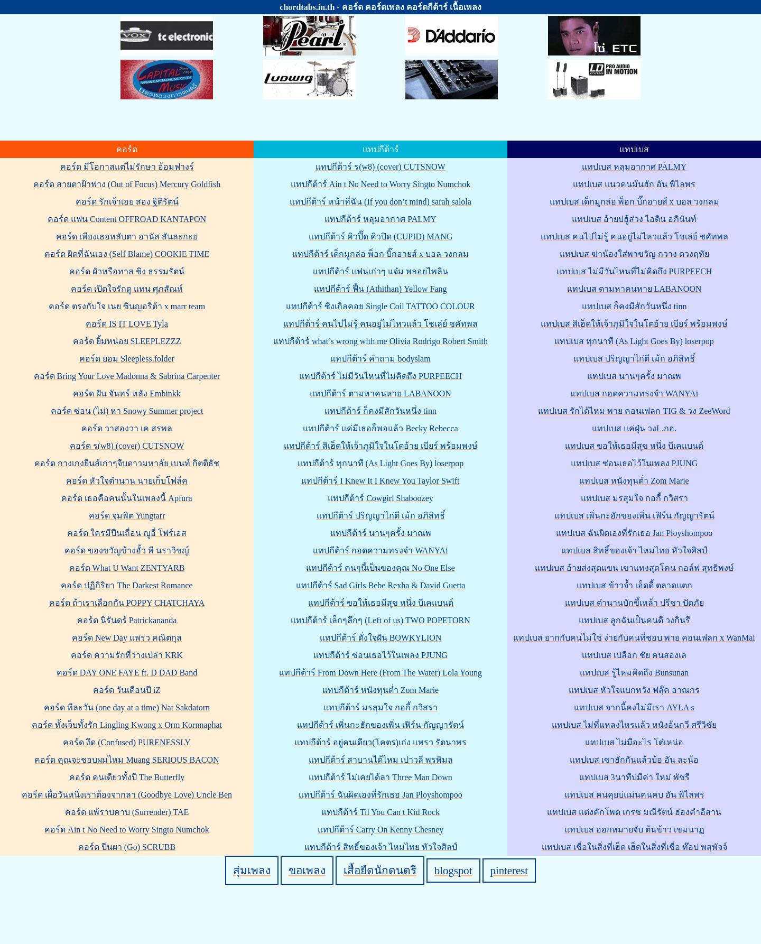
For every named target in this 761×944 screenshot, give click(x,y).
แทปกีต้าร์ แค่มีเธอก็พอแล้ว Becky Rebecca (380, 428)
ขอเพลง (307, 870)
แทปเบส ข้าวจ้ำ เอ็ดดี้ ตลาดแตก (634, 585)
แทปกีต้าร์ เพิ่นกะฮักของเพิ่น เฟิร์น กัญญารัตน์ (380, 724)
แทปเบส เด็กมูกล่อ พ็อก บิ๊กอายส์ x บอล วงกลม (634, 201)
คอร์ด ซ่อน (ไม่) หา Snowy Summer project (127, 410)
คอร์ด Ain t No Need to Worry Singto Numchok (126, 829)
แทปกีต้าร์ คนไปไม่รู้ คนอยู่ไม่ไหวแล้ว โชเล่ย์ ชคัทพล (380, 323)
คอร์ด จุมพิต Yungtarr (127, 515)
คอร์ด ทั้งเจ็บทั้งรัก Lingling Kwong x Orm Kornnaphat (127, 724)
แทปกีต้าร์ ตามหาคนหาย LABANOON (380, 393)
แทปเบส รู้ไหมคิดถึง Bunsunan (634, 672)
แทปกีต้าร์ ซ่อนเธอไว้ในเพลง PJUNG (380, 655)
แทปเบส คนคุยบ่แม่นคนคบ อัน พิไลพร (634, 794)
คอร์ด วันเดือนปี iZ (127, 690)
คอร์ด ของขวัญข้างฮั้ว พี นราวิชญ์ (126, 550)
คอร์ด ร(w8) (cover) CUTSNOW (127, 445)
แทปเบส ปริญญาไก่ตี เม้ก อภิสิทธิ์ (634, 358)
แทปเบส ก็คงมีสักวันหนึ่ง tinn (634, 306)
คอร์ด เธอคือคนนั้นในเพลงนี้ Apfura (126, 498)
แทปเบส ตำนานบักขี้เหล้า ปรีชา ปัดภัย (634, 602)
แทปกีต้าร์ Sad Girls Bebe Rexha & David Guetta (381, 585)
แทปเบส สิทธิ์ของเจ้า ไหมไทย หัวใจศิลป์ (634, 550)
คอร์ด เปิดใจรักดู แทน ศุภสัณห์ (127, 288)
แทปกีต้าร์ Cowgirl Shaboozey (380, 498)
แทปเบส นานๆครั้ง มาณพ (634, 376)
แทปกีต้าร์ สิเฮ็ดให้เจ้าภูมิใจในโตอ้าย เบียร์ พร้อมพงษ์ (381, 445)
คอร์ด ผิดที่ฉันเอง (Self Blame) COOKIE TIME (126, 253)
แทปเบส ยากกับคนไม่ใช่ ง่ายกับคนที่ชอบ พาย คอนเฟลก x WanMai (634, 637)
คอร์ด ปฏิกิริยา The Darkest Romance (126, 585)
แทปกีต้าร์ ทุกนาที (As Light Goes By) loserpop (381, 463)
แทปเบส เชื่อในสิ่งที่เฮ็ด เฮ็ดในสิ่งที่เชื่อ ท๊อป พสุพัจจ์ (634, 847)
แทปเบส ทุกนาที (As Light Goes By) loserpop (634, 341)
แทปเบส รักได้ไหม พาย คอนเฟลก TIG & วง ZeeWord (634, 410)
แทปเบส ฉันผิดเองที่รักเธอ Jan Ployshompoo (634, 533)
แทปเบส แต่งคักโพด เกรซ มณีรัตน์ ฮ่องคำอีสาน (634, 812)
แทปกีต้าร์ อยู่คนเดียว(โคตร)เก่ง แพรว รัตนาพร (380, 742)
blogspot (453, 870)
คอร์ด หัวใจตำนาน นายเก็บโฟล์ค (127, 480)
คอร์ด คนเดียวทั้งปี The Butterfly (127, 777)
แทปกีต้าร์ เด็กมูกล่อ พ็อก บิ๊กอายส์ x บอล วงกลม (380, 253)
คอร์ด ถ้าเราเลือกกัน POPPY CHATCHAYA (127, 602)
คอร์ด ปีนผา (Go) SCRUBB (126, 847)
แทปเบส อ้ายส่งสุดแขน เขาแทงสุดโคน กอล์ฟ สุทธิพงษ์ (634, 567)
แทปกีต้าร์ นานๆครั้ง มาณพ (380, 533)
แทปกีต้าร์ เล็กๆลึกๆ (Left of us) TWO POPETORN (380, 620)
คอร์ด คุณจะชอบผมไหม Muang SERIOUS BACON (126, 759)
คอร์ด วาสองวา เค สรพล (126, 428)
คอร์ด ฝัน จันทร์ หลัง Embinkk (127, 393)
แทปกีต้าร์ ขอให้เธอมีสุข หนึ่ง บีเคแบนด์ (380, 602)
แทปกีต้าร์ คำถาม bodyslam (380, 358)
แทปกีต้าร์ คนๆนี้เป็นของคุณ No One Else (380, 567)
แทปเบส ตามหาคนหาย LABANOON (634, 288)
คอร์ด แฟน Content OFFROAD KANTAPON (127, 219)
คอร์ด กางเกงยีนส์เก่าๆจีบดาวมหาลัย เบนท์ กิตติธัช (126, 463)
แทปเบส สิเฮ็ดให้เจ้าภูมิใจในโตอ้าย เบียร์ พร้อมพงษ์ (634, 323)
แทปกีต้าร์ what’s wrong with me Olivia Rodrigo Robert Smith (380, 341)
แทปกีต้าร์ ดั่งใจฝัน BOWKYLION (381, 637)
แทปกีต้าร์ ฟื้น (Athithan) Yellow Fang (380, 288)
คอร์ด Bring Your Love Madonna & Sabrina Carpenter (127, 376)
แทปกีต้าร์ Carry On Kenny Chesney (381, 829)
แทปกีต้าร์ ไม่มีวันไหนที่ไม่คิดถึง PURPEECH (380, 376)
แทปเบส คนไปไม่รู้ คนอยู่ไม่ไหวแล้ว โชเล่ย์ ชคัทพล (634, 236)
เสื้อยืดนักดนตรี (380, 870)
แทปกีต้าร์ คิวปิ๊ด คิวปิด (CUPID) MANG (381, 236)
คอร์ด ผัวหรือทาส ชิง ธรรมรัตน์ (126, 271)
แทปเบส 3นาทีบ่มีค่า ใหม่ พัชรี (634, 777)
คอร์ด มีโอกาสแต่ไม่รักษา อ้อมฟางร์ (127, 166)
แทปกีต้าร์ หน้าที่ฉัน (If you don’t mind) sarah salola (380, 201)
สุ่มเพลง (252, 870)
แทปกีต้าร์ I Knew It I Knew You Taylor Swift (380, 480)
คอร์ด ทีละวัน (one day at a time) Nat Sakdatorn (127, 707)
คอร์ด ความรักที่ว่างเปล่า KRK (127, 655)
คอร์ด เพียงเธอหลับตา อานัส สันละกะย (127, 236)
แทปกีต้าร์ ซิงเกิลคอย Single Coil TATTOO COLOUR (380, 306)
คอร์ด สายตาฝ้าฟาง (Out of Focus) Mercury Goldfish (126, 184)
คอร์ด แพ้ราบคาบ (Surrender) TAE (127, 812)
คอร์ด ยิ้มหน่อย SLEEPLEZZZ (127, 341)
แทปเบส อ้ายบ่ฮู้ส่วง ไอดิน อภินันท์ (634, 219)
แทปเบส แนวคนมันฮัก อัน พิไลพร (634, 184)
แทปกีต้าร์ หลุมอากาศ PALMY (380, 219)
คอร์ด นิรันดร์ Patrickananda (127, 620)
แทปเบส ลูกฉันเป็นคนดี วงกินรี (634, 620)
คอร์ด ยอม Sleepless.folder (126, 358)
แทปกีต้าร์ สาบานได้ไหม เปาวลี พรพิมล (381, 759)
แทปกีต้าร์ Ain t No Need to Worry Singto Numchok (380, 184)
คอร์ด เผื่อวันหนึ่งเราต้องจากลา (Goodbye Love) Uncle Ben (127, 794)
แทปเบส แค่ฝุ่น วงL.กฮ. (634, 428)
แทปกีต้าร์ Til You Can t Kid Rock (380, 812)
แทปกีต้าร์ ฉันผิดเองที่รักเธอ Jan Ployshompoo (380, 794)
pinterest (509, 870)
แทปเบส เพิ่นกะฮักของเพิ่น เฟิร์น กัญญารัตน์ (634, 515)
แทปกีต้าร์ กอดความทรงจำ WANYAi (380, 550)
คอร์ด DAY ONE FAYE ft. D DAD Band (127, 672)
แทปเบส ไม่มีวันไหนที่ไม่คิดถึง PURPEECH (634, 271)
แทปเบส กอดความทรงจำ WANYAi (634, 393)
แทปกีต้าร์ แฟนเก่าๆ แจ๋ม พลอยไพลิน (380, 271)
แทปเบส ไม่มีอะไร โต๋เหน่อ (634, 742)
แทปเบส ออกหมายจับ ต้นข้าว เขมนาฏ (634, 829)
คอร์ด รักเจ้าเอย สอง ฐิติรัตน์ (127, 201)
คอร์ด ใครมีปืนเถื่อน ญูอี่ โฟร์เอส (127, 533)
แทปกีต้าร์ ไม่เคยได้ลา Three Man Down (380, 777)
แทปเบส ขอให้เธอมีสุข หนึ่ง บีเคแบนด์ (634, 445)
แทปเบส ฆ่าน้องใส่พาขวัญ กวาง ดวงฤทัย (634, 253)
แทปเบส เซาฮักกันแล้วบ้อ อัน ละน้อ (634, 759)
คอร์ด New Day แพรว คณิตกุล (127, 637)
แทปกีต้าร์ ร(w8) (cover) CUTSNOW (380, 166)
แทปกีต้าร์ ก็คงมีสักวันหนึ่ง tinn (380, 410)
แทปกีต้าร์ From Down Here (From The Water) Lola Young (380, 672)
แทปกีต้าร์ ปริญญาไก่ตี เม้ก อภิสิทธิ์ (381, 515)
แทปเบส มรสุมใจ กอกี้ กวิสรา (634, 498)
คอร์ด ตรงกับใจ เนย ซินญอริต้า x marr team (127, 306)
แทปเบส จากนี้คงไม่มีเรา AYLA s (634, 707)
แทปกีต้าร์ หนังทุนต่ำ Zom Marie (380, 690)
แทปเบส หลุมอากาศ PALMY (634, 166)
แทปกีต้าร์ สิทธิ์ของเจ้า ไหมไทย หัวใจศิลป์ (380, 847)
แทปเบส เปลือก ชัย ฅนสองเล (634, 655)
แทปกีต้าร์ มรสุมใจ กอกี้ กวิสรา (380, 707)
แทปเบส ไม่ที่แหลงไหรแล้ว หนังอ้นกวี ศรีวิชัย (634, 724)
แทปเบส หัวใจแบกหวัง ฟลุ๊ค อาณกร (634, 690)
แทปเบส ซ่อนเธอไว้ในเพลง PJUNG (634, 463)
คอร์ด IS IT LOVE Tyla (127, 323)
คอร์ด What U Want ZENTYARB (127, 567)
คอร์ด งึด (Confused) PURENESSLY (127, 742)
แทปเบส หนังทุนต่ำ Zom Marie (634, 480)
